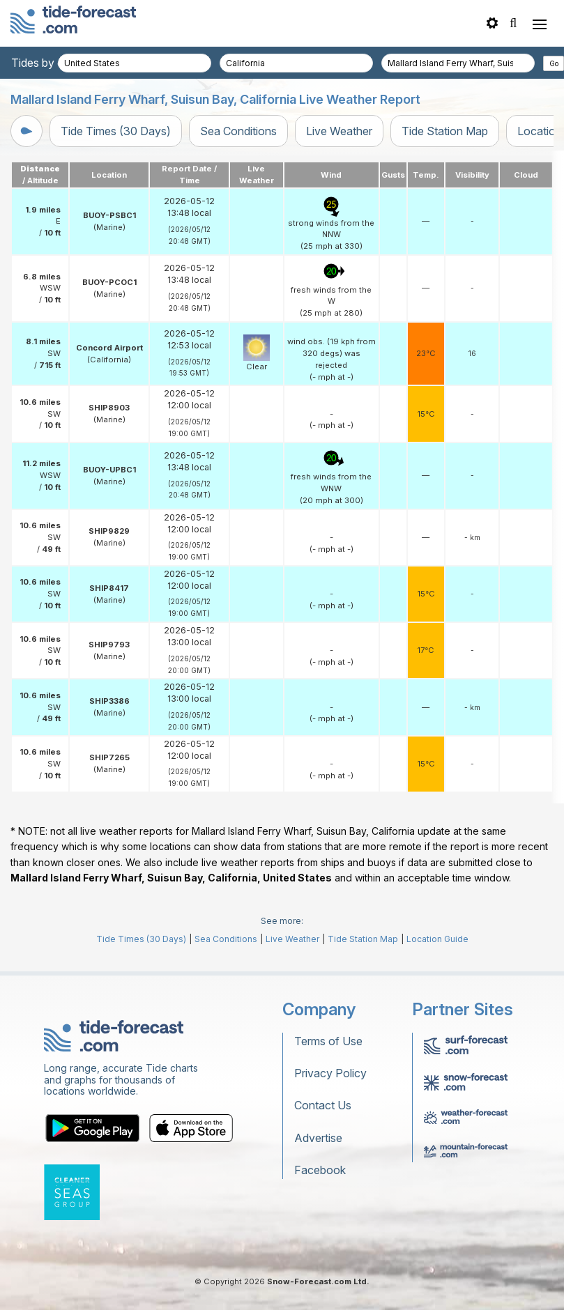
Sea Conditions (238, 131)
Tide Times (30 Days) (116, 131)
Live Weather (339, 131)
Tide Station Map (445, 131)
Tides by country (53, 63)
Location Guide (437, 939)
